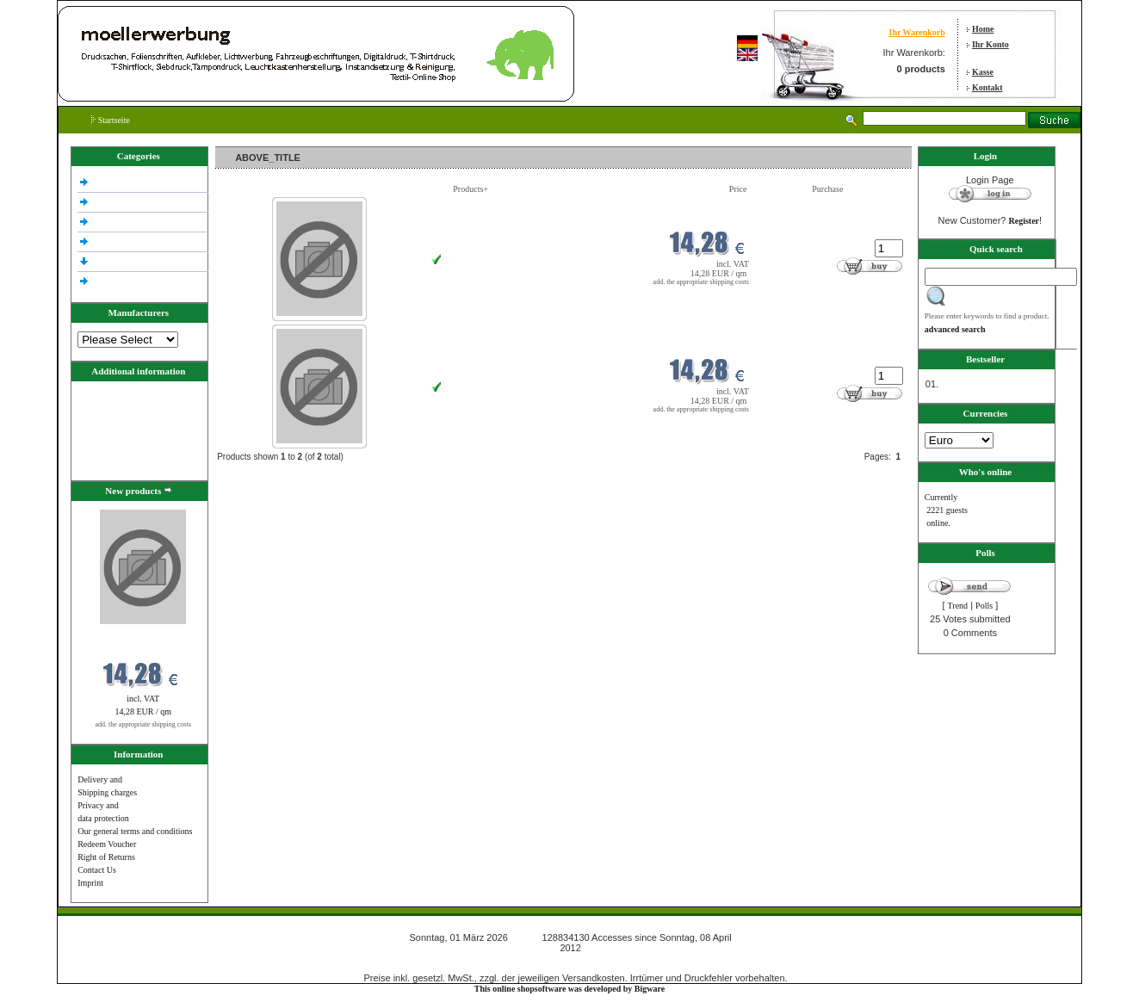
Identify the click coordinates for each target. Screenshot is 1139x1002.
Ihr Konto (990, 44)
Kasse (983, 72)
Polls (984, 605)
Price (738, 189)
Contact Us (96, 870)
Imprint (90, 883)
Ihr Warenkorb (917, 32)
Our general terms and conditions (134, 831)
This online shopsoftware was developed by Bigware (569, 988)
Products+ (470, 189)
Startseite (110, 120)
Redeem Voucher (106, 844)
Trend (958, 605)
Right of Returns (106, 857)
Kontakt (987, 87)
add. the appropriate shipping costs (143, 724)
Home (983, 29)
